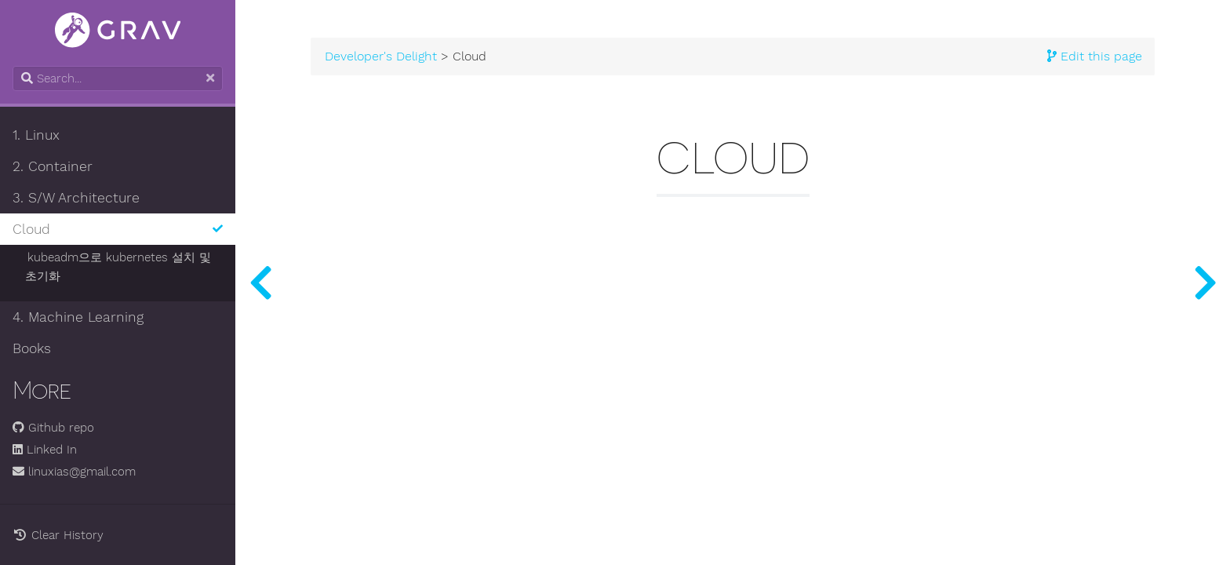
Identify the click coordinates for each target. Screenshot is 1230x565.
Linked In (45, 450)
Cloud (118, 229)
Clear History (58, 535)
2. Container (53, 166)
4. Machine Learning (78, 317)
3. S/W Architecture (76, 198)
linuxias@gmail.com (74, 472)
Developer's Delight (381, 56)
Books (32, 348)
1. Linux (36, 135)
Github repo (53, 428)
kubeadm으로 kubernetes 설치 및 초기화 (118, 266)
